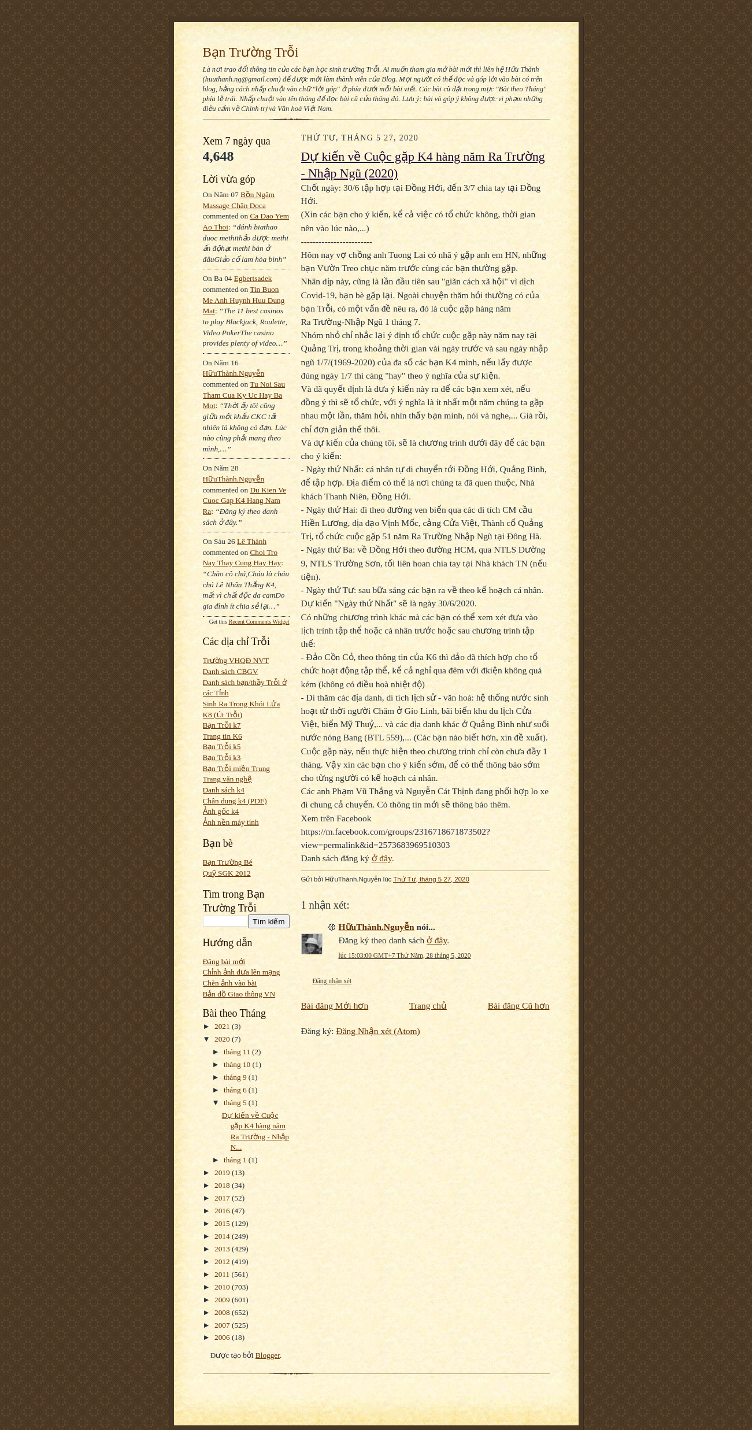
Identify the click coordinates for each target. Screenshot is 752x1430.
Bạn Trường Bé (228, 862)
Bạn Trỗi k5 (222, 746)
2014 (223, 1236)
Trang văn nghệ (227, 779)
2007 (223, 1325)
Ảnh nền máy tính (231, 822)
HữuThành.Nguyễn (234, 373)
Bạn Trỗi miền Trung (237, 768)
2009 (223, 1299)
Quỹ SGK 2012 (227, 873)
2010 (223, 1287)
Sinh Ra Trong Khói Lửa (241, 703)
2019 (223, 1172)
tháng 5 (236, 1102)
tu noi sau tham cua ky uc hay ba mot (244, 395)
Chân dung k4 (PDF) (235, 800)
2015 (223, 1223)
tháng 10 (238, 1064)
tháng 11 (238, 1051)
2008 (223, 1312)
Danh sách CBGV (230, 671)
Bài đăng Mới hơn (335, 1005)
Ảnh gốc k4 (221, 811)
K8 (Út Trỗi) (223, 714)
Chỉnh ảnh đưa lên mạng (241, 972)
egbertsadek (253, 278)
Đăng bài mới (224, 961)
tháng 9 (236, 1077)
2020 (223, 1039)
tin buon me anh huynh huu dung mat (244, 300)
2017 (223, 1198)
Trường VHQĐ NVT (236, 660)
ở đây (382, 858)
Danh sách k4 (224, 790)
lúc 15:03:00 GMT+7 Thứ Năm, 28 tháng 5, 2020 (405, 955)
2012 (223, 1261)
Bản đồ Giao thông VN (239, 994)
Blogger (267, 1355)
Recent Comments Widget (259, 621)
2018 (223, 1185)
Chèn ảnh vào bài (230, 983)
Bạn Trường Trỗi (251, 52)
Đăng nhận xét (332, 980)
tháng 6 (236, 1090)
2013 (223, 1248)
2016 (223, 1210)
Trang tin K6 (222, 736)
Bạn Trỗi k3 (222, 757)
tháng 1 (236, 1159)
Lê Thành (251, 541)
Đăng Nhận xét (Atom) (378, 1031)
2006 (223, 1337)
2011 (222, 1274)
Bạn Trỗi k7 (222, 725)
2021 (223, 1026)
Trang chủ (428, 1005)
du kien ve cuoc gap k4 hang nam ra (245, 501)
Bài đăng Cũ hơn (519, 1005)
